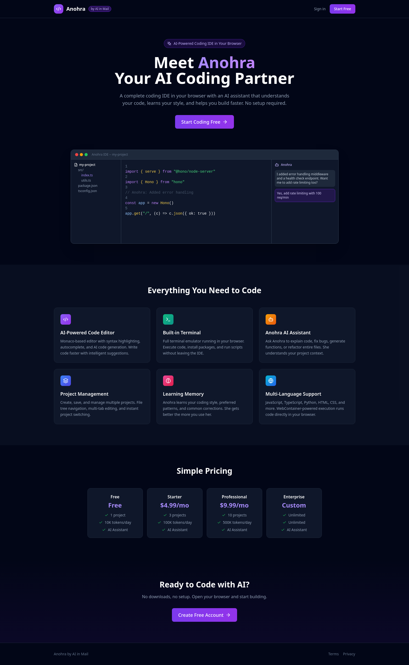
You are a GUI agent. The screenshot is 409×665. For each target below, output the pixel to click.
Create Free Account (204, 615)
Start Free (342, 8)
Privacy (349, 653)
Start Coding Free (204, 122)
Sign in (320, 8)
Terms (333, 653)
